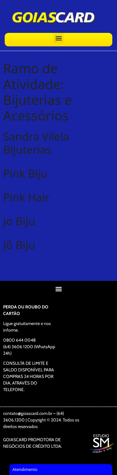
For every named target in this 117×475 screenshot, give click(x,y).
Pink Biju (25, 173)
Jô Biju (19, 244)
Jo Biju (19, 221)
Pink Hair (26, 197)
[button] (58, 38)
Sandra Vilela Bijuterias (36, 143)
